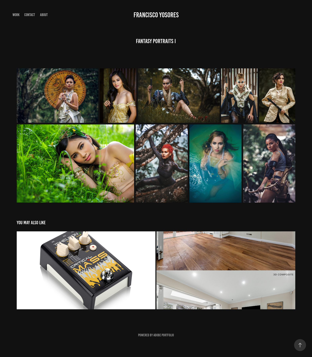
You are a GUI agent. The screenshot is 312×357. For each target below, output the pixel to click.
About (44, 15)
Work (16, 15)
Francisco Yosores (156, 15)
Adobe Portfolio (163, 335)
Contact (29, 15)
